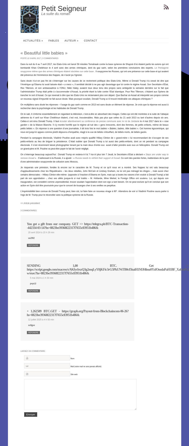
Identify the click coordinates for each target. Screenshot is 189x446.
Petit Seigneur (64, 8)
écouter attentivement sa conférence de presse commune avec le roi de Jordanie (99, 121)
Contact (90, 40)
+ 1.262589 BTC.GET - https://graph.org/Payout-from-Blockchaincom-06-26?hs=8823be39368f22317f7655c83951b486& (78, 313)
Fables (54, 40)
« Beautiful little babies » (44, 53)
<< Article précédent (30, 203)
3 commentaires (50, 58)
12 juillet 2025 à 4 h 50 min (41, 319)
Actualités (33, 40)
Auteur (71, 40)
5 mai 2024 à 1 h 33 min (41, 278)
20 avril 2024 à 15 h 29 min (41, 232)
